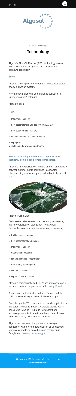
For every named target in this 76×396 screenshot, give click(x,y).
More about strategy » (33, 333)
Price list (59, 286)
